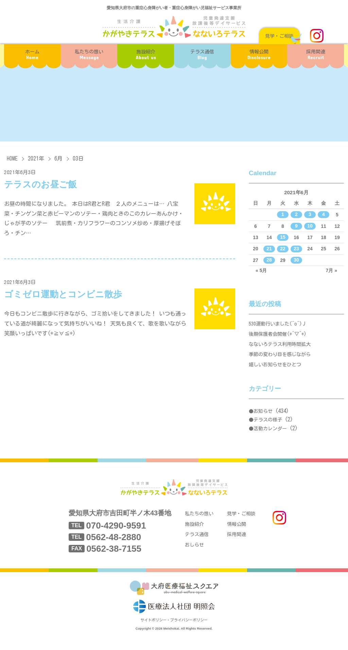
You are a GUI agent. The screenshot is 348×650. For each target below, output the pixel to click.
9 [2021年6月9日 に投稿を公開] (296, 226)
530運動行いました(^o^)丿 (280, 324)
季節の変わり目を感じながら (282, 359)
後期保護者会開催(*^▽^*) (280, 335)
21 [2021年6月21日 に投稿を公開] (269, 248)
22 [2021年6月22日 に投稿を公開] (282, 248)
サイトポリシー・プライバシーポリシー (174, 632)
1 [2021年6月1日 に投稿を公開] (282, 214)
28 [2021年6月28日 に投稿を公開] (269, 260)
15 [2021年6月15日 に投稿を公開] (282, 237)
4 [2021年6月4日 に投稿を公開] (323, 214)
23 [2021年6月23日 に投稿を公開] (296, 248)
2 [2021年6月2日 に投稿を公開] (296, 214)
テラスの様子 (268, 426)
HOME (12, 158)
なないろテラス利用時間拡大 (282, 347)
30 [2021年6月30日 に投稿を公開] (296, 260)
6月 (58, 158)
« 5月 (261, 270)
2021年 (36, 158)
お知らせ (263, 417)
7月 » (331, 270)
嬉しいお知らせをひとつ (277, 370)
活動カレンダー (270, 435)
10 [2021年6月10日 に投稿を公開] (310, 226)
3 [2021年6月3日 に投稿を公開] (310, 214)
